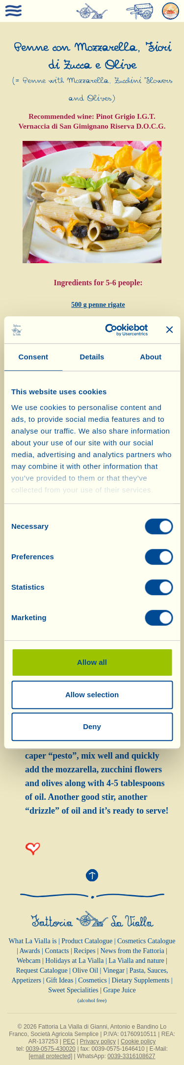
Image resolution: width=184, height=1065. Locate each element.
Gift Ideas (60, 980)
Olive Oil (86, 970)
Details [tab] (92, 357)
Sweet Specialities (73, 990)
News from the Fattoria (132, 951)
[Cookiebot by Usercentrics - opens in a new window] (110, 330)
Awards (29, 951)
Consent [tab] (33, 357)
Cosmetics (92, 980)
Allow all (92, 662)
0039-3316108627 (131, 1056)
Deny (92, 726)
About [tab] (150, 357)
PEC (69, 1041)
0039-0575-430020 (51, 1048)
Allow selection (92, 694)
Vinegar (114, 970)
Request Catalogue (41, 970)
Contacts (57, 951)
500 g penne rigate (98, 304)
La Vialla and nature (136, 960)
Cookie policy (138, 1041)
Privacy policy (98, 1041)
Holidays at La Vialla (74, 960)
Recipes (84, 951)
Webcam (29, 960)
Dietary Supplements (140, 980)
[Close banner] (169, 330)
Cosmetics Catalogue (146, 941)
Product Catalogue (86, 941)
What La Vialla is (32, 941)
